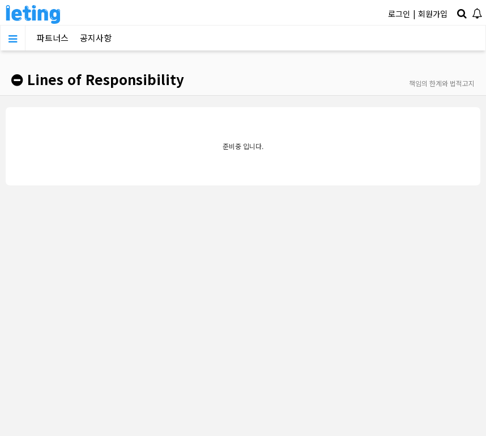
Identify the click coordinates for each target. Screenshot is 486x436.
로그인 (399, 13)
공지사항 (96, 38)
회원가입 (432, 13)
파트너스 (53, 38)
